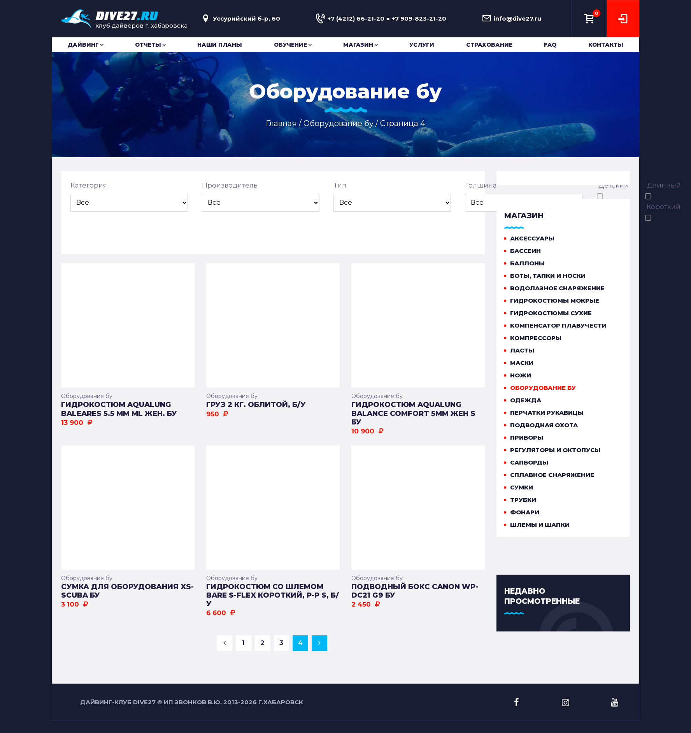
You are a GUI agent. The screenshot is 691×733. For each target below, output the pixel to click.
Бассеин (525, 250)
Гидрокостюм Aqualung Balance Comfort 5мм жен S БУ (413, 413)
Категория (88, 185)
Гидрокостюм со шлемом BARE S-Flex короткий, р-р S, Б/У (272, 595)
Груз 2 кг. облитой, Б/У (256, 404)
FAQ (550, 44)
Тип (340, 185)
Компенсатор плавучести (558, 325)
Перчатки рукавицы (547, 412)
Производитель (230, 185)
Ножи (520, 375)
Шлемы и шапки (540, 524)
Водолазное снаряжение (557, 288)
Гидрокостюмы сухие (551, 313)
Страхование (489, 44)
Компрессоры (535, 338)
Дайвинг (83, 44)
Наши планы (219, 44)
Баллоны (527, 263)
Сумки (521, 487)
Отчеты (148, 44)
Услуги (421, 44)
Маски (521, 362)
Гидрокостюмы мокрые (554, 300)
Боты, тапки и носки (548, 275)
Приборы (526, 437)
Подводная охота (544, 425)
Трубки (523, 499)
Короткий (663, 207)
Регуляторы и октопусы (555, 450)
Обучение (290, 44)
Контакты (605, 44)
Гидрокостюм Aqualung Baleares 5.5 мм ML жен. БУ (119, 408)
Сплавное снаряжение (552, 475)
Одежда (525, 400)
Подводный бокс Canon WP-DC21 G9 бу (414, 591)
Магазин (358, 44)
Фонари (524, 512)
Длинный (664, 186)
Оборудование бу (86, 396)
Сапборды (529, 462)
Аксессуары (532, 238)
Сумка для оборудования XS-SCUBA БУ (127, 591)
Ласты (522, 350)
